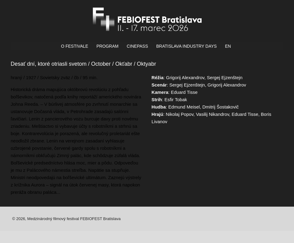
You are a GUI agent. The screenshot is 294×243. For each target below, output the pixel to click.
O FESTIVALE (74, 46)
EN (228, 46)
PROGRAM (107, 46)
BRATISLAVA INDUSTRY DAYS (186, 46)
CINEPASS (137, 46)
